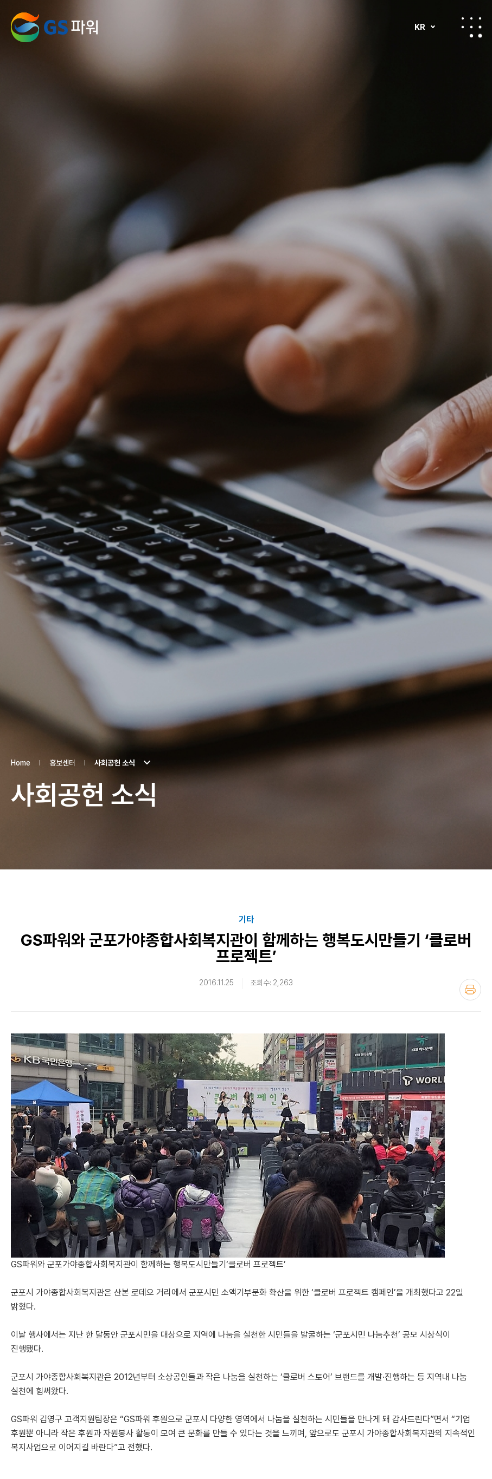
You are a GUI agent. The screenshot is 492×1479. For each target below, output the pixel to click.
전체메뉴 (471, 27)
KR (419, 27)
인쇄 (470, 901)
